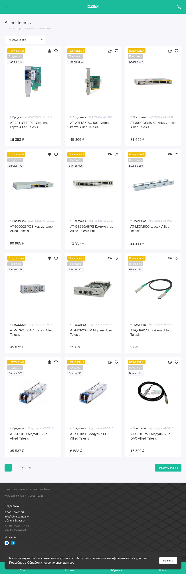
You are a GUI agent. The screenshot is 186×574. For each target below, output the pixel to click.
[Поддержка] (179, 7)
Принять (168, 560)
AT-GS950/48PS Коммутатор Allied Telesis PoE (91, 229)
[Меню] (7, 7)
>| (30, 467)
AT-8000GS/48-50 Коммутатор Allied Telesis (153, 125)
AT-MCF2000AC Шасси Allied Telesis (31, 333)
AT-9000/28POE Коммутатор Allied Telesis (31, 229)
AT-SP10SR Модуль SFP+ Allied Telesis (89, 436)
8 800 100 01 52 (14, 512)
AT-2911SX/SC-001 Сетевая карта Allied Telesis (91, 125)
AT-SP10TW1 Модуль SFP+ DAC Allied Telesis (151, 436)
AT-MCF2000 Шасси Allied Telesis (149, 229)
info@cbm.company (17, 516)
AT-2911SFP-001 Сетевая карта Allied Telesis (29, 125)
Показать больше (168, 467)
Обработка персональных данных (50, 562)
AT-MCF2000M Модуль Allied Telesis (92, 333)
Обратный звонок (15, 520)
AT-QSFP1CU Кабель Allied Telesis (150, 333)
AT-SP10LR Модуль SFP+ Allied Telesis (29, 436)
